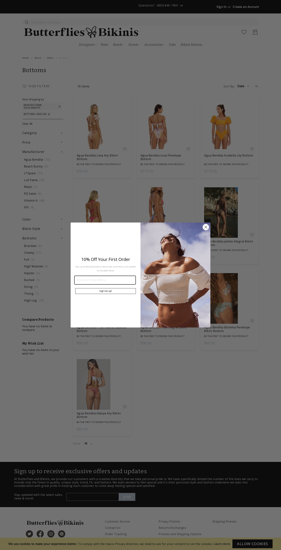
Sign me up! (105, 290)
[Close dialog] (206, 227)
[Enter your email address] (105, 280)
